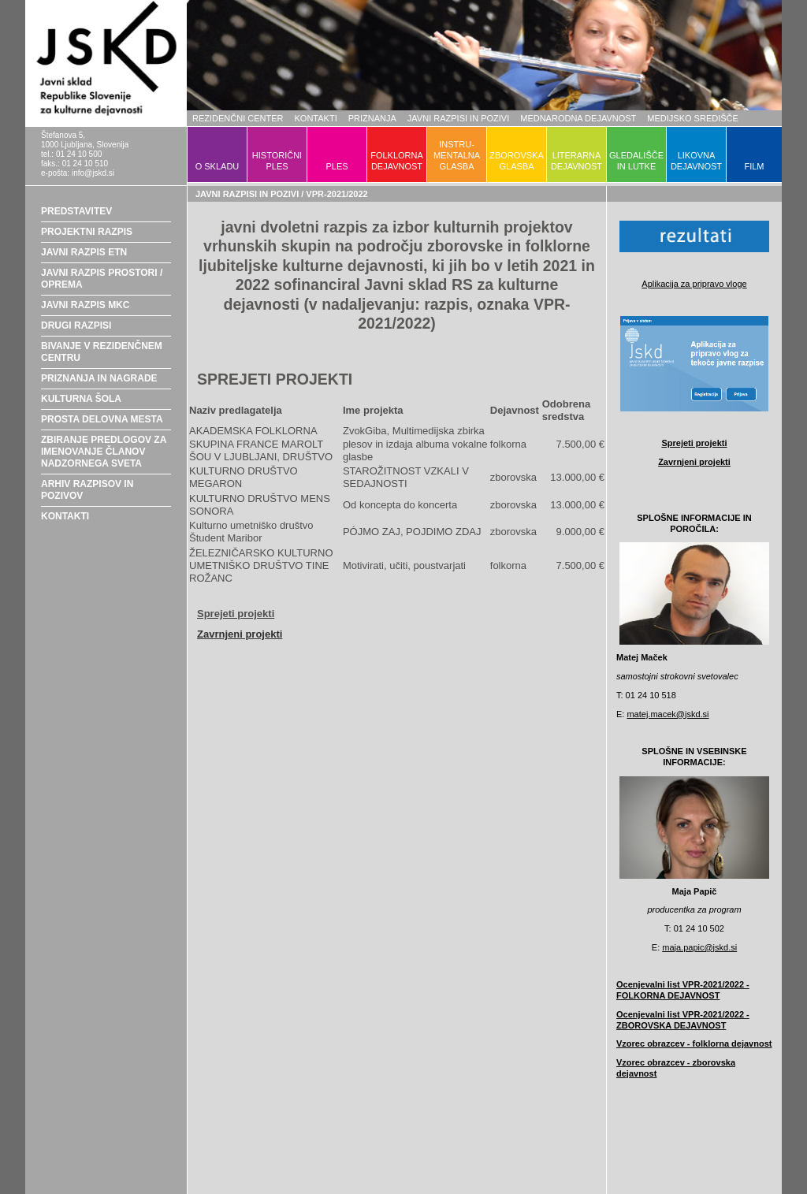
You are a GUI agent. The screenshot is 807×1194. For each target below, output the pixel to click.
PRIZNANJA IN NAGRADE (99, 378)
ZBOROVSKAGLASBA (516, 161)
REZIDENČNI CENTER (238, 118)
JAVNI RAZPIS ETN (84, 252)
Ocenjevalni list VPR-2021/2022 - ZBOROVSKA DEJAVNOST (682, 1020)
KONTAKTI (316, 118)
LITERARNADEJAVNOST (576, 161)
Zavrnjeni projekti (239, 634)
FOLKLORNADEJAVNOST (396, 161)
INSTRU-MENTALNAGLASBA (456, 155)
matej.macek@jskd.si (667, 714)
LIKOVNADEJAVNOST (696, 161)
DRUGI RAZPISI (76, 325)
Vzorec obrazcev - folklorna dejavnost (694, 1043)
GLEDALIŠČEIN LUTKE (636, 161)
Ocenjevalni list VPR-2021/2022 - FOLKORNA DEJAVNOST (682, 990)
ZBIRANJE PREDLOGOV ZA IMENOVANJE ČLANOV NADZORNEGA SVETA (103, 451)
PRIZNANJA (372, 118)
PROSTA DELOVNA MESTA (102, 419)
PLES (336, 166)
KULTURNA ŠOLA (81, 398)
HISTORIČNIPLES (277, 161)
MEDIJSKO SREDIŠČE (692, 118)
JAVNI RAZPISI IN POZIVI (458, 118)
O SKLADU (217, 166)
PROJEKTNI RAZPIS (86, 231)
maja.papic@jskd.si (699, 947)
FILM (754, 166)
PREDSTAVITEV (76, 211)
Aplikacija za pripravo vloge (694, 283)
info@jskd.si (93, 173)
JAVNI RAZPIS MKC (85, 305)
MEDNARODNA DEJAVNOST (578, 118)
